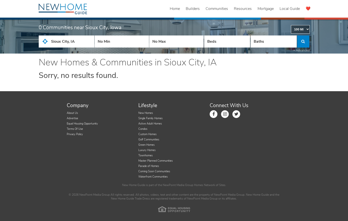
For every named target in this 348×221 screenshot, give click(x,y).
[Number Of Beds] (227, 41)
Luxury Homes (146, 150)
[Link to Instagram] (225, 114)
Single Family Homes (150, 118)
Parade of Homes (148, 166)
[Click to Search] (303, 41)
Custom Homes (147, 134)
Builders (193, 8)
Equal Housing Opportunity (82, 123)
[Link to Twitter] (236, 114)
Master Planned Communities (155, 161)
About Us (72, 113)
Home (175, 8)
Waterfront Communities (153, 177)
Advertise (72, 118)
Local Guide (290, 8)
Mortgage (266, 8)
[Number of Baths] (273, 41)
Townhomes (145, 155)
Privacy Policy (75, 134)
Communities (217, 8)
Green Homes (146, 145)
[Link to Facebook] (213, 114)
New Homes (145, 113)
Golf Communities (148, 139)
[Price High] (176, 41)
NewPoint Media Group (178, 185)
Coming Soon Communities (154, 171)
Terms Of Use (75, 129)
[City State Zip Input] (66, 41)
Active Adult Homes (150, 123)
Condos (142, 129)
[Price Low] (122, 41)
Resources (243, 8)
